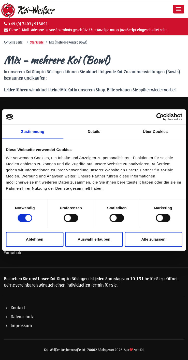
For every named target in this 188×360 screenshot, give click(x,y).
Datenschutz (22, 316)
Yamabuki (13, 252)
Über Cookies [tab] (155, 131)
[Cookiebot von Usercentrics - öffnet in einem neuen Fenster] (160, 117)
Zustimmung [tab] (32, 131)
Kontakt (18, 307)
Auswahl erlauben (94, 239)
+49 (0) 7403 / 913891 (28, 23)
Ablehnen (34, 239)
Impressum (21, 325)
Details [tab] (94, 131)
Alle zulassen (153, 239)
